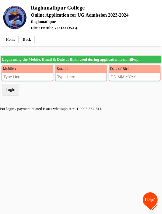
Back (27, 39)
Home (10, 39)
